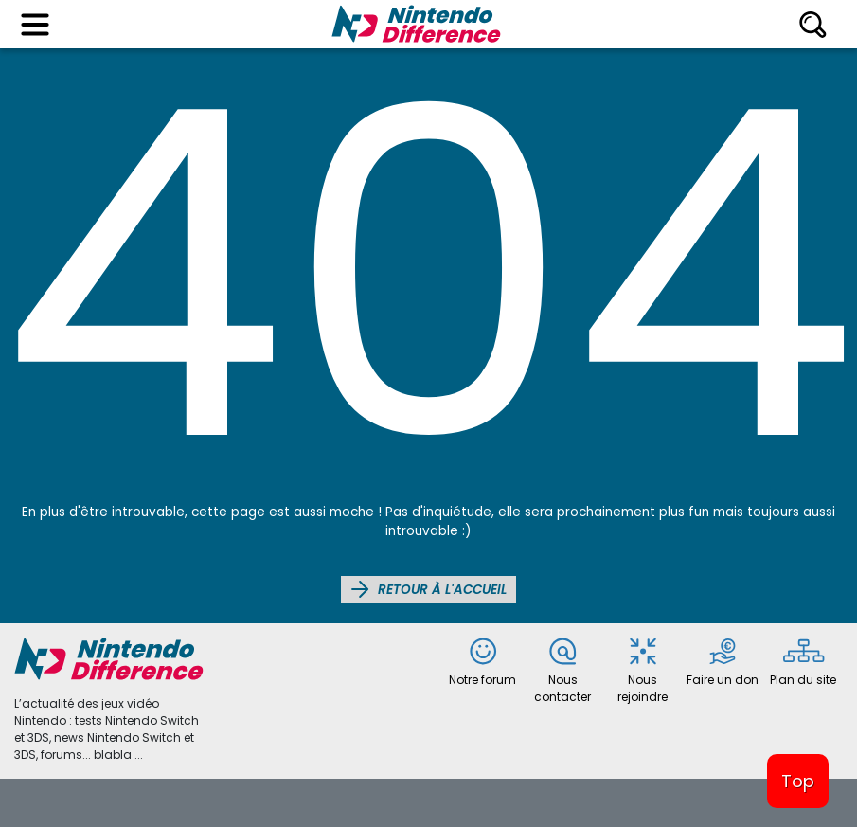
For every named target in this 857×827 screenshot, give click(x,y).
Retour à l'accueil (428, 589)
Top (797, 781)
